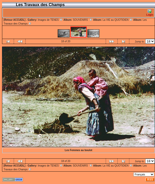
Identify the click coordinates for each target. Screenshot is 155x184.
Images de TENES (50, 19)
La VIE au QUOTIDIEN (118, 19)
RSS (150, 179)
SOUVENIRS (82, 19)
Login (149, 12)
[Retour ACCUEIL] (14, 19)
